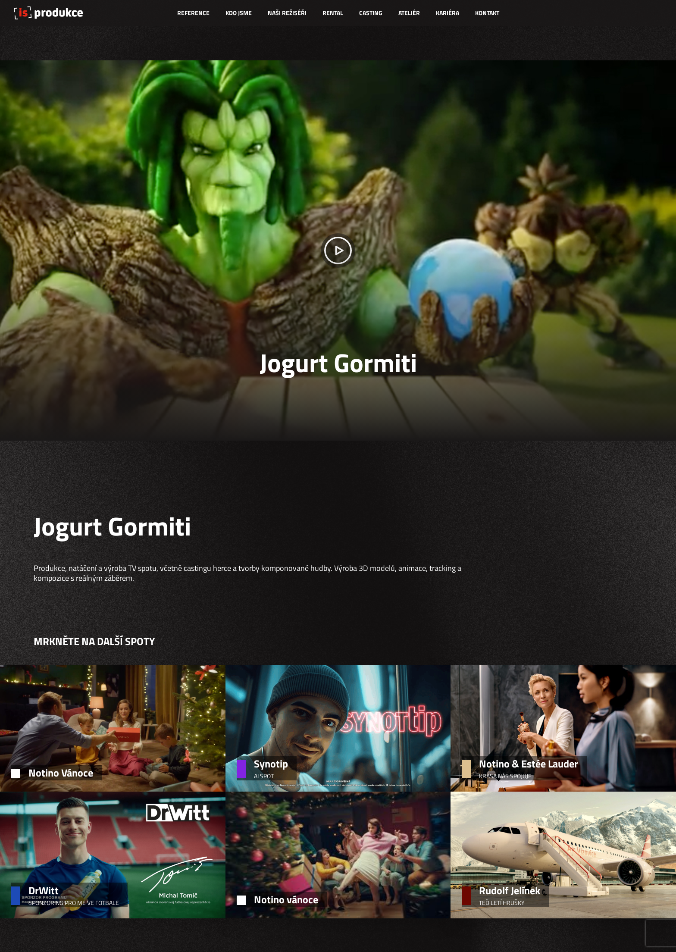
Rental (332, 12)
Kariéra (447, 12)
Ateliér (409, 12)
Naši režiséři (287, 12)
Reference (193, 12)
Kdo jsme (238, 12)
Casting (370, 12)
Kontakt (487, 12)
